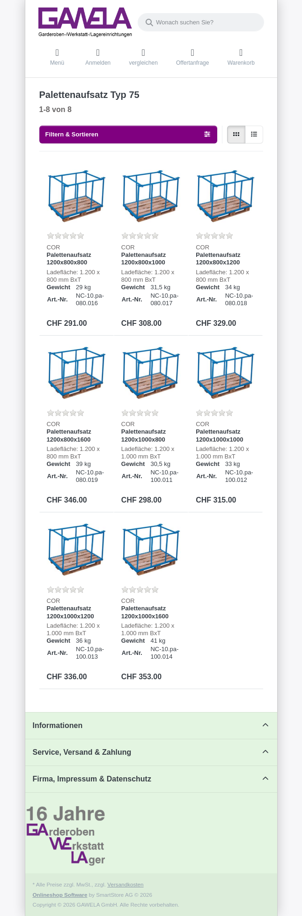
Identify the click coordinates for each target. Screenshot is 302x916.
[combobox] (201, 22)
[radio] (236, 135)
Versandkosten (125, 884)
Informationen (58, 725)
